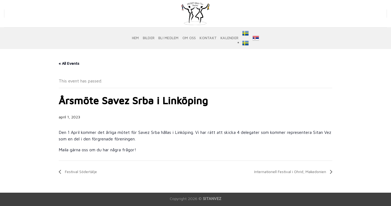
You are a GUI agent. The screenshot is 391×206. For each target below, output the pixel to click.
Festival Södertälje (80, 171)
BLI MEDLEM (168, 38)
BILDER (149, 38)
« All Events (69, 63)
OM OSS (189, 38)
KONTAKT (208, 38)
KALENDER (229, 38)
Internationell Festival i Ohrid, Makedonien (290, 171)
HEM (135, 38)
